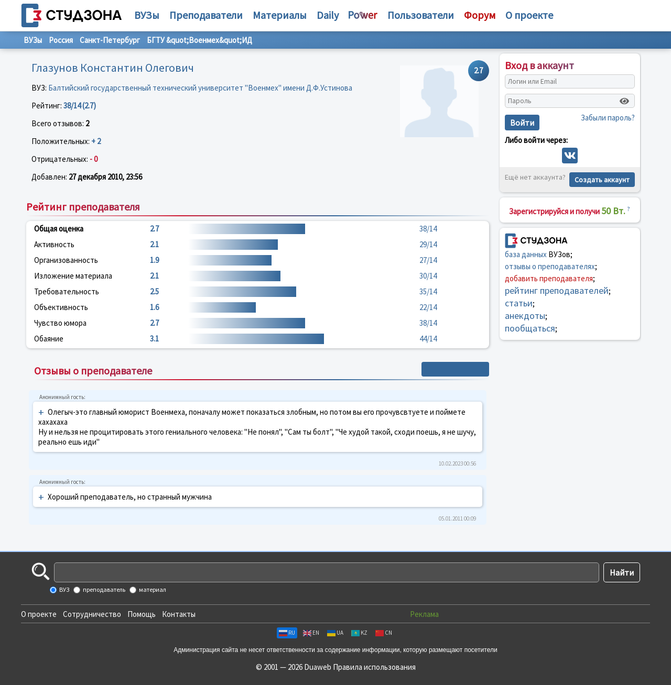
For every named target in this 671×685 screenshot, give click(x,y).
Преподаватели (206, 14)
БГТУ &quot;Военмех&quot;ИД (199, 40)
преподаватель (103, 589)
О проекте (39, 614)
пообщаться (530, 328)
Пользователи (420, 14)
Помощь (141, 614)
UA (335, 632)
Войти (522, 122)
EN (311, 632)
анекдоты (525, 316)
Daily (328, 14)
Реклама (424, 614)
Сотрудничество (92, 614)
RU (287, 632)
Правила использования (374, 667)
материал (152, 589)
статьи (519, 303)
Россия (61, 40)
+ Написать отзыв (455, 369)
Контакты (179, 614)
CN (383, 632)
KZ (359, 632)
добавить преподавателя (549, 278)
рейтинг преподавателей (557, 290)
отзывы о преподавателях (550, 266)
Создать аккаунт (602, 179)
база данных (526, 254)
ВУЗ (63, 589)
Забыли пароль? (608, 118)
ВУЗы (146, 14)
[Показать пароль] (624, 101)
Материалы (280, 14)
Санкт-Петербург (110, 40)
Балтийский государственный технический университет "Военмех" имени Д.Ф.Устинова (200, 88)
